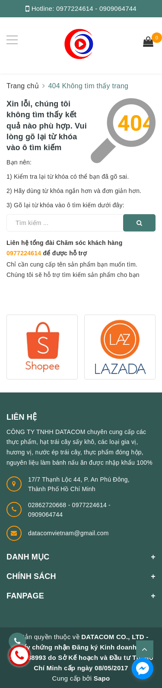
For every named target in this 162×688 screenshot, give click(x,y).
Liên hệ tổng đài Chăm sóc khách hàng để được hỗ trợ (64, 248)
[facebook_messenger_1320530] (142, 668)
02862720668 (48, 505)
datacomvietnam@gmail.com (68, 533)
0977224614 (23, 253)
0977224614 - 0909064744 (96, 8)
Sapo (102, 678)
